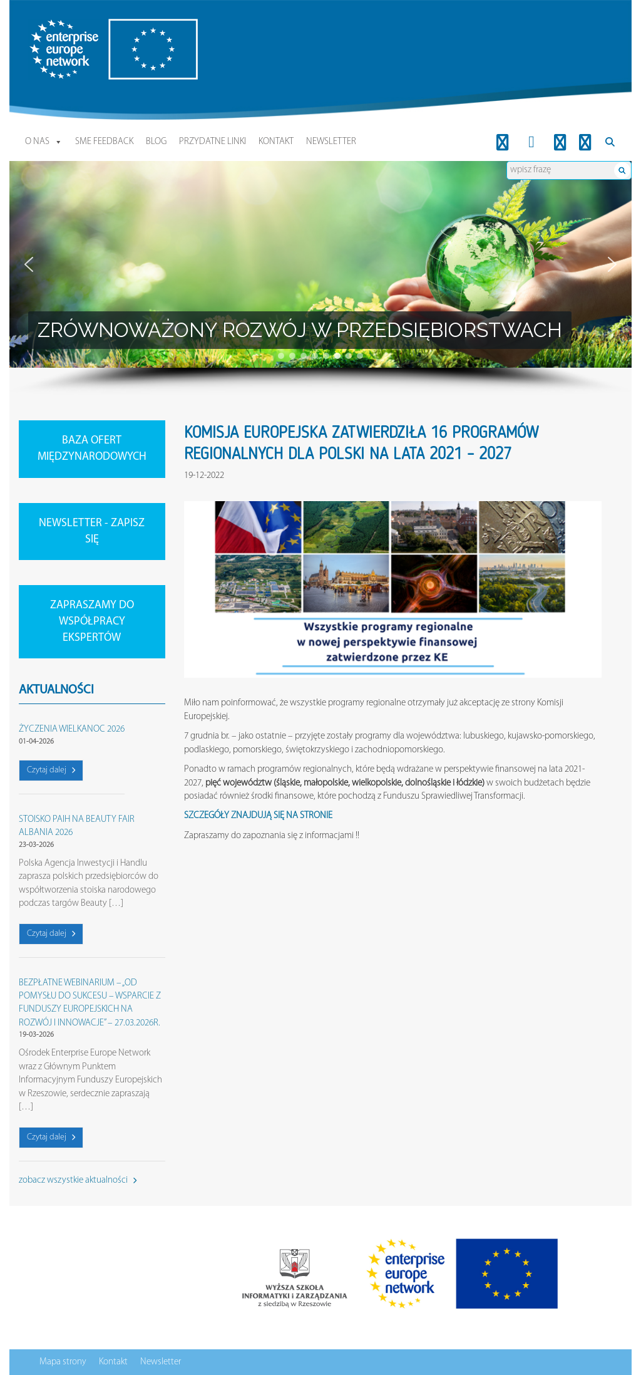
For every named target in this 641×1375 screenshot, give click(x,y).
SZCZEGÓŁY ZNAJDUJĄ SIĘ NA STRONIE (258, 816)
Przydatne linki (212, 142)
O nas (44, 142)
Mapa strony (62, 1362)
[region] (320, 278)
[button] (29, 264)
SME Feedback (104, 142)
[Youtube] (560, 142)
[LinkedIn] (502, 142)
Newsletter (331, 142)
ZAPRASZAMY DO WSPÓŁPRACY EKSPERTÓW (92, 621)
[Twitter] (585, 142)
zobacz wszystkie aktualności (77, 1180)
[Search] (610, 142)
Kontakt (276, 142)
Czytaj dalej (51, 770)
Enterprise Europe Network (77, 25)
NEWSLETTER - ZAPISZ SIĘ (92, 531)
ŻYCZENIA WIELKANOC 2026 (72, 729)
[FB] (531, 142)
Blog (156, 142)
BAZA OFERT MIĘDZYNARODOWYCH (92, 449)
